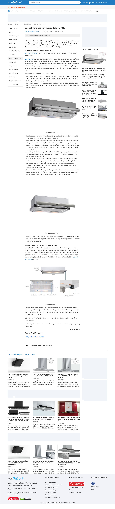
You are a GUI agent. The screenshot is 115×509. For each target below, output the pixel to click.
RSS (92, 489)
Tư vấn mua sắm (13, 84)
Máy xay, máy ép (13, 69)
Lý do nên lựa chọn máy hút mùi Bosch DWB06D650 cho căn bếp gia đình (67, 375)
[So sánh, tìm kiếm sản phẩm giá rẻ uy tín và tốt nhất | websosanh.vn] (15, 2)
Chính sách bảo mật (50, 495)
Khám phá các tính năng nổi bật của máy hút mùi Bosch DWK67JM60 (18, 462)
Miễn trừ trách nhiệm (50, 492)
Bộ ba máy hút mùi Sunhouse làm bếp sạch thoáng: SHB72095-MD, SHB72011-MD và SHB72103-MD (18, 419)
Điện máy (32, 11)
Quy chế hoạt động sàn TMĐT (53, 497)
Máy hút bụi (12, 43)
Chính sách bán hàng (50, 490)
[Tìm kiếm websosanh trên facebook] (93, 483)
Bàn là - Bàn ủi (13, 39)
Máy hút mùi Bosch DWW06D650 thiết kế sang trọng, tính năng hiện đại (43, 462)
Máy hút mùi (29, 59)
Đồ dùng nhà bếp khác (15, 80)
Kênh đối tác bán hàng (75, 492)
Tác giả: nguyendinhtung (32, 31)
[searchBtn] (79, 2)
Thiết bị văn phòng (14, 28)
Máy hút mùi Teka (31, 53)
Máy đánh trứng (13, 73)
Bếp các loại (12, 47)
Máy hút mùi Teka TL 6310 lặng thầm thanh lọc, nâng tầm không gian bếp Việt (93, 70)
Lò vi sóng (11, 54)
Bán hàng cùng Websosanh (99, 2)
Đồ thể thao (41, 11)
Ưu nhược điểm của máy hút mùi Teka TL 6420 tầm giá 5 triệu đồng (89, 100)
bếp (63, 66)
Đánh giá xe (75, 11)
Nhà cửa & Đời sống (86, 11)
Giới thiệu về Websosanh (76, 487)
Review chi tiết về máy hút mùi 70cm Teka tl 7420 (89, 107)
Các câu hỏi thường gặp (51, 487)
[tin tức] (9, 11)
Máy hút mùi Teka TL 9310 (35, 337)
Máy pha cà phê (13, 66)
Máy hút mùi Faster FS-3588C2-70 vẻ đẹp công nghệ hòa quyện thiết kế (68, 419)
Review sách (58, 11)
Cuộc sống (24, 11)
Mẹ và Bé (49, 11)
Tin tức (17, 24)
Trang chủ (10, 24)
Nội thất (11, 32)
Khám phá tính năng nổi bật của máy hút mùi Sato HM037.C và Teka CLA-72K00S (89, 92)
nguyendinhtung (74, 329)
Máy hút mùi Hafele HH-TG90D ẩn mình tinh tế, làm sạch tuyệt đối (43, 418)
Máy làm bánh (12, 62)
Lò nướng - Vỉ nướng (14, 51)
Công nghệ (15, 11)
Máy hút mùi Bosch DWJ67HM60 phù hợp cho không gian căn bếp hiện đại (18, 375)
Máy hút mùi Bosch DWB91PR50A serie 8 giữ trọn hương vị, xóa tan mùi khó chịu (68, 462)
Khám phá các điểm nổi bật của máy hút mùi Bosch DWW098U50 (43, 375)
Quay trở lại (40, 345)
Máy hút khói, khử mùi (40, 24)
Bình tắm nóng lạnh (14, 36)
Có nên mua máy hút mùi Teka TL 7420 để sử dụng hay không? (89, 115)
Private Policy (95, 486)
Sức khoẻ (67, 11)
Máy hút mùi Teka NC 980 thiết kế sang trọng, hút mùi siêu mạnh (89, 84)
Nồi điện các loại (13, 77)
